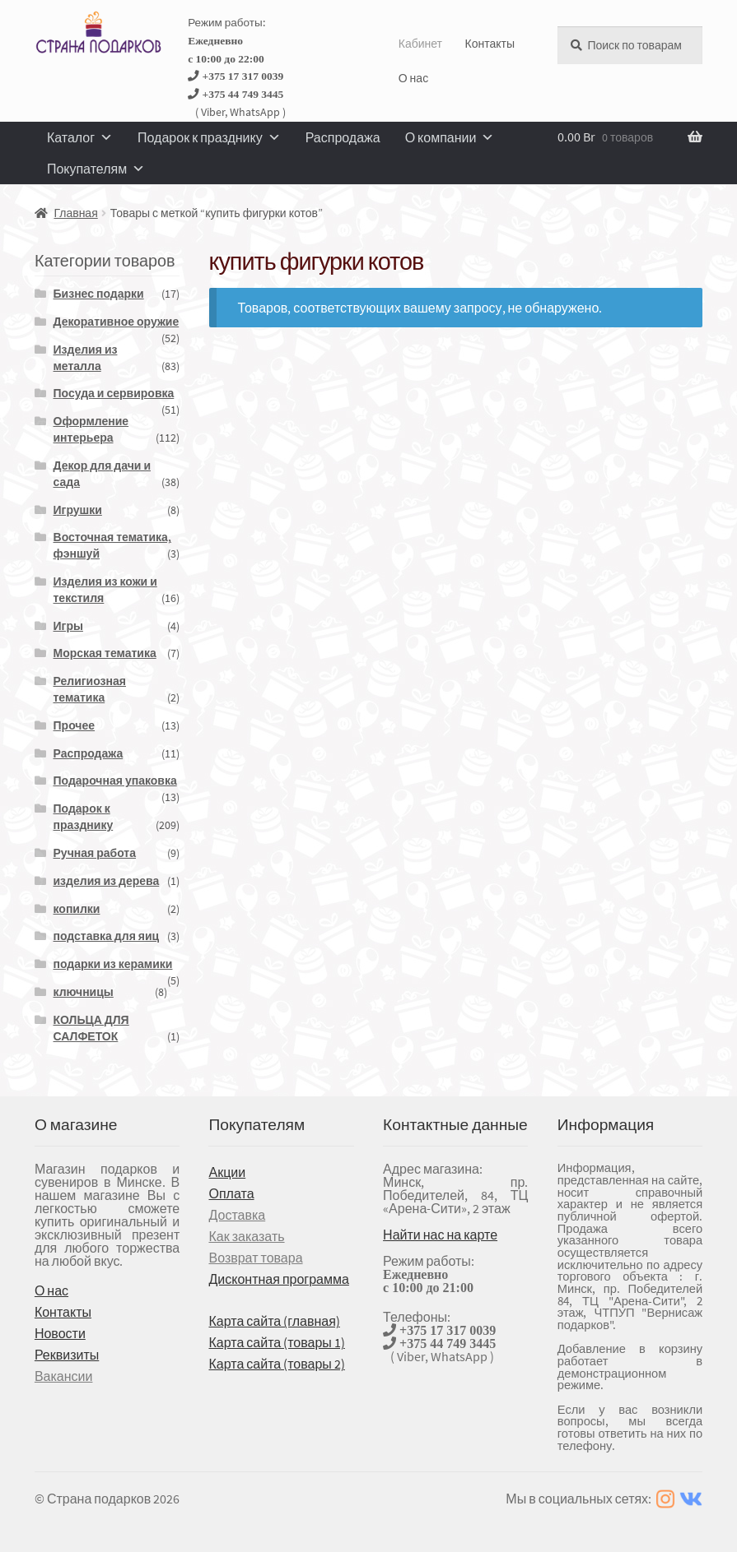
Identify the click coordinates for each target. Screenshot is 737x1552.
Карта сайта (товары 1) (276, 1342)
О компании (450, 137)
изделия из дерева (107, 880)
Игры (68, 625)
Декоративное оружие (117, 321)
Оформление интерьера (91, 429)
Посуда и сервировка (114, 393)
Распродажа (343, 137)
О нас (413, 78)
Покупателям (96, 168)
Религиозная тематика (90, 689)
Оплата (231, 1193)
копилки (77, 908)
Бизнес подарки (99, 293)
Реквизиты (67, 1354)
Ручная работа (95, 852)
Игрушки (78, 510)
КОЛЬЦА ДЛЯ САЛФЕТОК (91, 1028)
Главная (75, 213)
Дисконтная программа (278, 1279)
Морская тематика (105, 653)
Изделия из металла (86, 357)
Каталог (80, 137)
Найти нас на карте (440, 1234)
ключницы (84, 991)
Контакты (489, 43)
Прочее (75, 725)
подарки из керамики (113, 964)
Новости (60, 1333)
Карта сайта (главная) (273, 1321)
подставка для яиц (107, 936)
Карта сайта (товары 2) (276, 1363)
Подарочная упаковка (115, 780)
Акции (226, 1172)
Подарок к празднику (209, 137)
